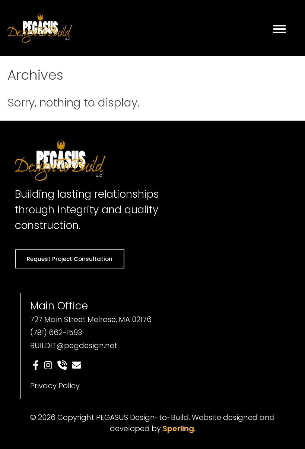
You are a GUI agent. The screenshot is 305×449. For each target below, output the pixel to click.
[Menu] (279, 29)
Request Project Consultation (69, 259)
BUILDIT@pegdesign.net (73, 345)
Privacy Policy (55, 385)
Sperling (178, 428)
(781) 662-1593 (56, 332)
